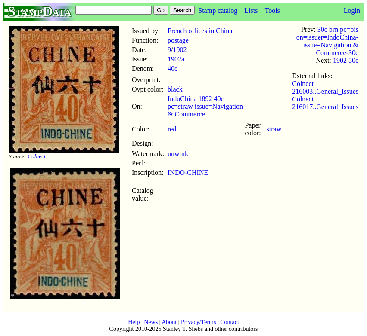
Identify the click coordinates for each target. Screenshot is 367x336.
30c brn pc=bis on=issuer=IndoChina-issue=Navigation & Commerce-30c (327, 41)
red (172, 129)
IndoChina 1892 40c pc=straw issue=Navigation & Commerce (205, 106)
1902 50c (345, 60)
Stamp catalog (217, 10)
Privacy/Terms (198, 322)
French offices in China (200, 30)
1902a (176, 59)
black (175, 89)
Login (352, 10)
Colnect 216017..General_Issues (325, 102)
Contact (229, 322)
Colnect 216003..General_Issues (325, 87)
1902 (180, 49)
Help (134, 322)
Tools (272, 10)
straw (274, 129)
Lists (251, 10)
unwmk (178, 153)
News (151, 322)
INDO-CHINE (188, 172)
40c (172, 68)
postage (178, 40)
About (169, 322)
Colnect (36, 156)
